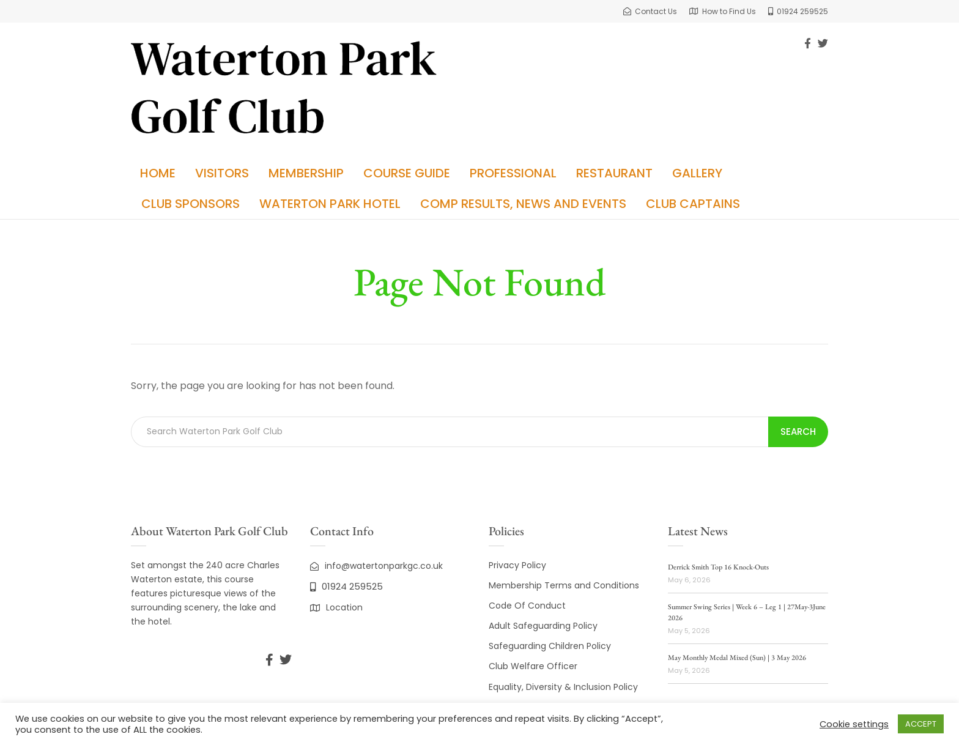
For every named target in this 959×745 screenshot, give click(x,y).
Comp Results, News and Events (523, 203)
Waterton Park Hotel (330, 203)
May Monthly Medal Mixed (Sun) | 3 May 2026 (737, 657)
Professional (513, 173)
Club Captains (693, 203)
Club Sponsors (190, 203)
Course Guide (406, 173)
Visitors (222, 173)
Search (798, 431)
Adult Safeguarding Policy (543, 626)
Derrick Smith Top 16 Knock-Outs (718, 567)
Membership (306, 173)
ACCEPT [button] (920, 724)
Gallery (697, 173)
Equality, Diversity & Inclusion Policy (563, 687)
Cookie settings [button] (854, 724)
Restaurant (614, 173)
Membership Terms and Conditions (564, 585)
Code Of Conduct (527, 605)
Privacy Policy (517, 565)
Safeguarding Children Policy (550, 646)
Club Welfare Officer (533, 666)
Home (158, 173)
